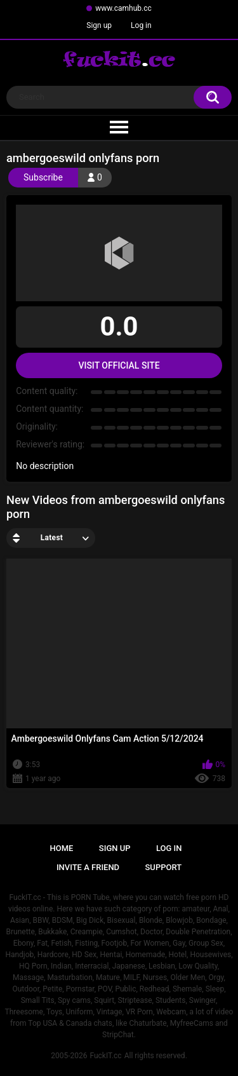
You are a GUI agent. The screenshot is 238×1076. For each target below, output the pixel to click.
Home (62, 848)
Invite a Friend (87, 867)
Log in (141, 25)
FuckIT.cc (105, 1055)
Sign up (99, 25)
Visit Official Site (118, 365)
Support (163, 867)
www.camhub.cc (123, 8)
